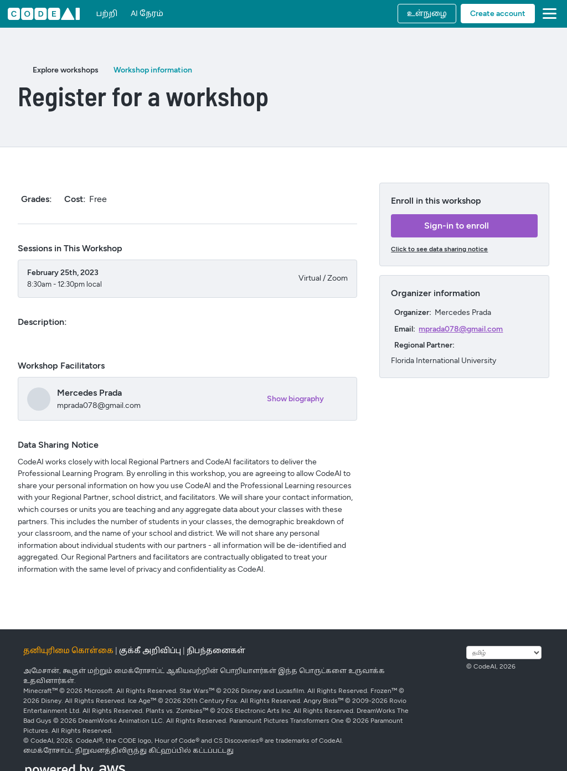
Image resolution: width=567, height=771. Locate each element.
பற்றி (106, 14)
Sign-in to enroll (456, 225)
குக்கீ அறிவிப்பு (150, 650)
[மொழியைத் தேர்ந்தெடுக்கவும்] (504, 652)
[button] (547, 14)
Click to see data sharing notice (439, 249)
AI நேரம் (147, 14)
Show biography (295, 398)
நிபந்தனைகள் (216, 650)
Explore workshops (66, 70)
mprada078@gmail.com (461, 329)
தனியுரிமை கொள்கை (68, 650)
